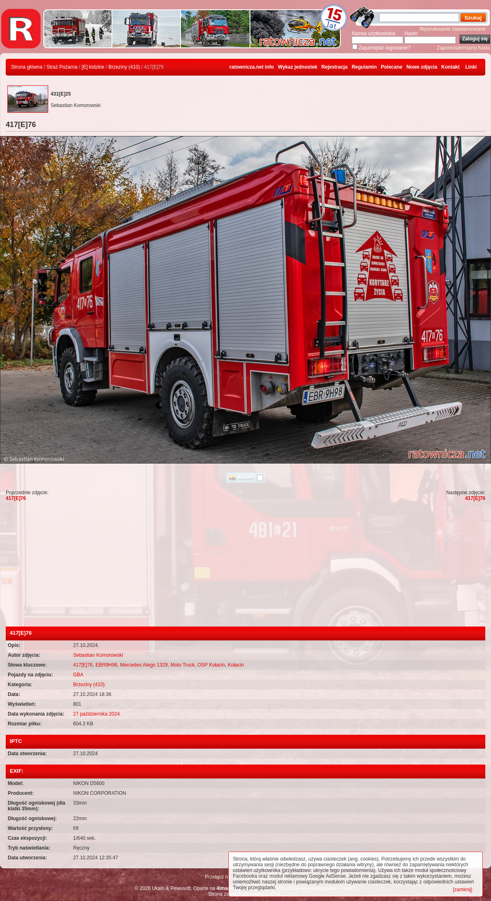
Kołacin (236, 665)
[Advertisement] (245, 565)
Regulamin (364, 67)
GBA (78, 675)
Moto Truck (182, 665)
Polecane (391, 67)
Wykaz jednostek (297, 67)
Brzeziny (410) (124, 67)
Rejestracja (334, 67)
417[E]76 (16, 498)
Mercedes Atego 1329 (144, 665)
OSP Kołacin (211, 665)
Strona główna (26, 67)
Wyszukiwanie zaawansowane (453, 29)
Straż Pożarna (62, 67)
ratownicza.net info (252, 67)
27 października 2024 (96, 714)
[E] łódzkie (93, 67)
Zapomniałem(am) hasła (463, 48)
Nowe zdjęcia (421, 67)
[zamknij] (462, 889)
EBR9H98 (106, 665)
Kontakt (450, 67)
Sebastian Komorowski (98, 655)
